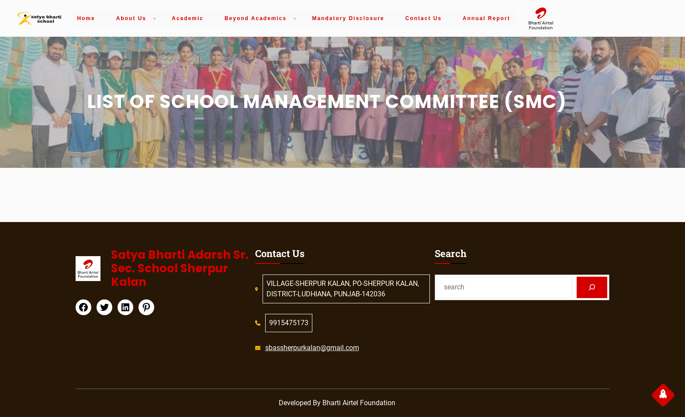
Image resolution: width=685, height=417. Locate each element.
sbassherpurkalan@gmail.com (312, 348)
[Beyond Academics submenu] (294, 18)
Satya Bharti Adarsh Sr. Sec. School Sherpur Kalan (180, 268)
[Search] (592, 287)
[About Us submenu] (154, 18)
